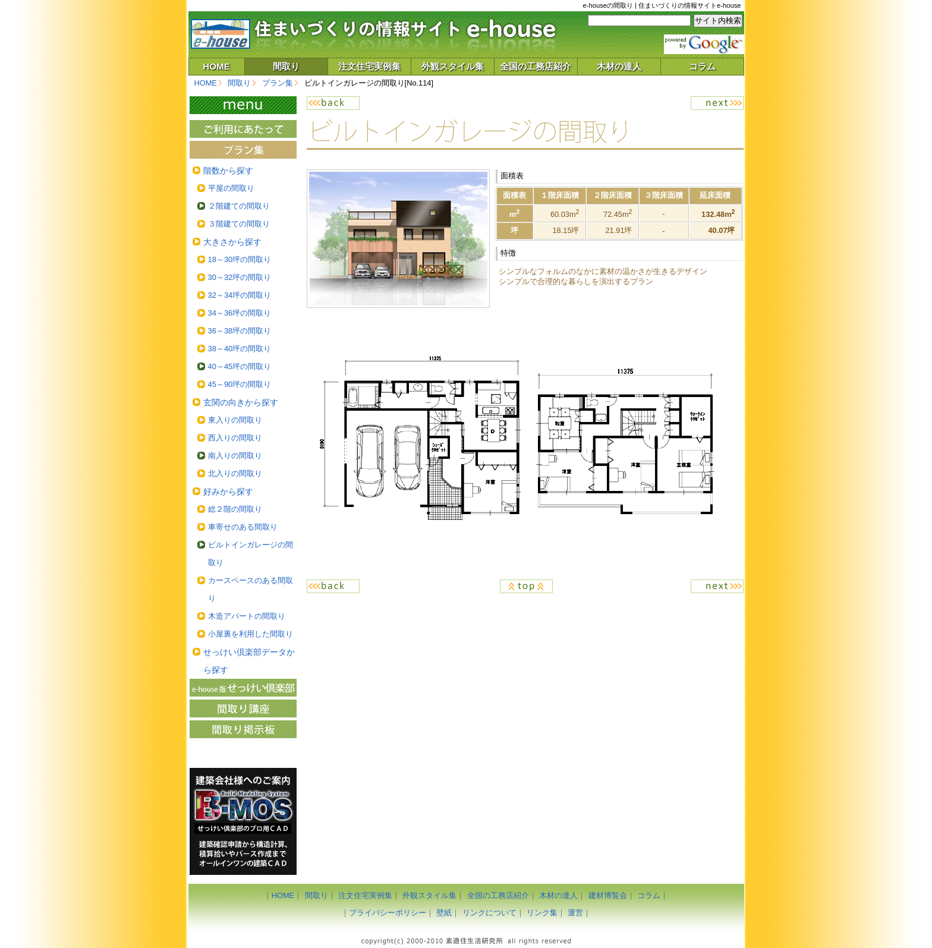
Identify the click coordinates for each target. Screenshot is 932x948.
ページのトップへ (525, 586)
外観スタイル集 (452, 66)
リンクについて (489, 912)
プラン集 (277, 82)
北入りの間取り (235, 473)
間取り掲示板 (243, 729)
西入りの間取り (235, 437)
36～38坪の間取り (240, 330)
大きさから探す (232, 242)
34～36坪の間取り (240, 312)
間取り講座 (243, 708)
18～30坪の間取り (240, 259)
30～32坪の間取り (240, 277)
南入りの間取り (235, 455)
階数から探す (228, 170)
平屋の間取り (231, 188)
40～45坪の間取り (240, 366)
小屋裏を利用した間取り (250, 633)
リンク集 (542, 912)
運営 (575, 912)
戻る (416, 103)
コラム (702, 66)
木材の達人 (619, 66)
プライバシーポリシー (387, 912)
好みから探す (228, 491)
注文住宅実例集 (369, 66)
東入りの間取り (235, 419)
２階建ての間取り (239, 205)
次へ (634, 103)
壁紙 (444, 912)
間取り (286, 66)
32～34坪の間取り (240, 295)
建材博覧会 (607, 895)
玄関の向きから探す (240, 402)
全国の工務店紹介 (535, 66)
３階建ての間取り (239, 223)
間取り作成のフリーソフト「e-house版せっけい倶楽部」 (243, 688)
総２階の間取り (235, 509)
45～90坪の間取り (240, 384)
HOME (216, 66)
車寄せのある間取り (243, 526)
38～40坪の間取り (240, 348)
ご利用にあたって (243, 129)
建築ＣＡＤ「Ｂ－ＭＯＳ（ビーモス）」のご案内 (243, 821)
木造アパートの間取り (246, 616)
